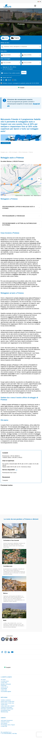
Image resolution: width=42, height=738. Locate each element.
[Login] (35, 6)
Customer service (5, 722)
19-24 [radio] (9, 80)
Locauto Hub (4, 726)
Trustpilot (5, 480)
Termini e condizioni (6, 700)
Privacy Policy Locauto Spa (7, 703)
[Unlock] (40, 46)
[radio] (5, 38)
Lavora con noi (4, 687)
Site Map (14, 733)
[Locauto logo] (7, 5)
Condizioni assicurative (6, 707)
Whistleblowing (4, 711)
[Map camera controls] (39, 192)
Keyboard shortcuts (19, 195)
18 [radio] (3, 80)
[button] (19, 178)
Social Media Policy (5, 710)
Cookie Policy (4, 704)
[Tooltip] (1, 77)
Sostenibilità (4, 688)
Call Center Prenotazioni (7, 720)
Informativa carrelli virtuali (7, 709)
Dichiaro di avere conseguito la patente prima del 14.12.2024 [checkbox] (21, 83)
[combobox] (21, 47)
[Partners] (9, 642)
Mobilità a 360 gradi (6, 684)
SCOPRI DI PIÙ (5, 143)
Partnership (3, 685)
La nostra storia (5, 681)
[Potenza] (31, 152)
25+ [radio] (15, 80)
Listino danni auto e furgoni (7, 706)
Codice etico (4, 690)
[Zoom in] (39, 178)
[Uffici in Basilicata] (23, 152)
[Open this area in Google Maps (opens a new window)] (3, 195)
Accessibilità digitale (6, 691)
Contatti (3, 717)
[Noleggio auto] (4, 152)
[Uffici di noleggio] (13, 152)
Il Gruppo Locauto (6, 677)
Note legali (4, 697)
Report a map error (37, 195)
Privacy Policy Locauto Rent (7, 701)
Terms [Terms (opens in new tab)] (32, 195)
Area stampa (4, 723)
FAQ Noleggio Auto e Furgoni (8, 724)
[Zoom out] (39, 181)
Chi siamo (3, 679)
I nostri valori (4, 682)
